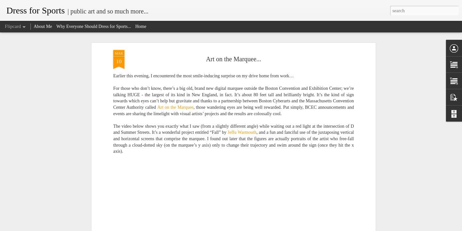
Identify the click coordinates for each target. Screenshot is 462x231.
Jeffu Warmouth (242, 123)
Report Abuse (267, 227)
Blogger (249, 227)
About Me (43, 26)
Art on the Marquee (175, 98)
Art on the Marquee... (233, 49)
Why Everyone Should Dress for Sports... (93, 26)
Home (140, 26)
